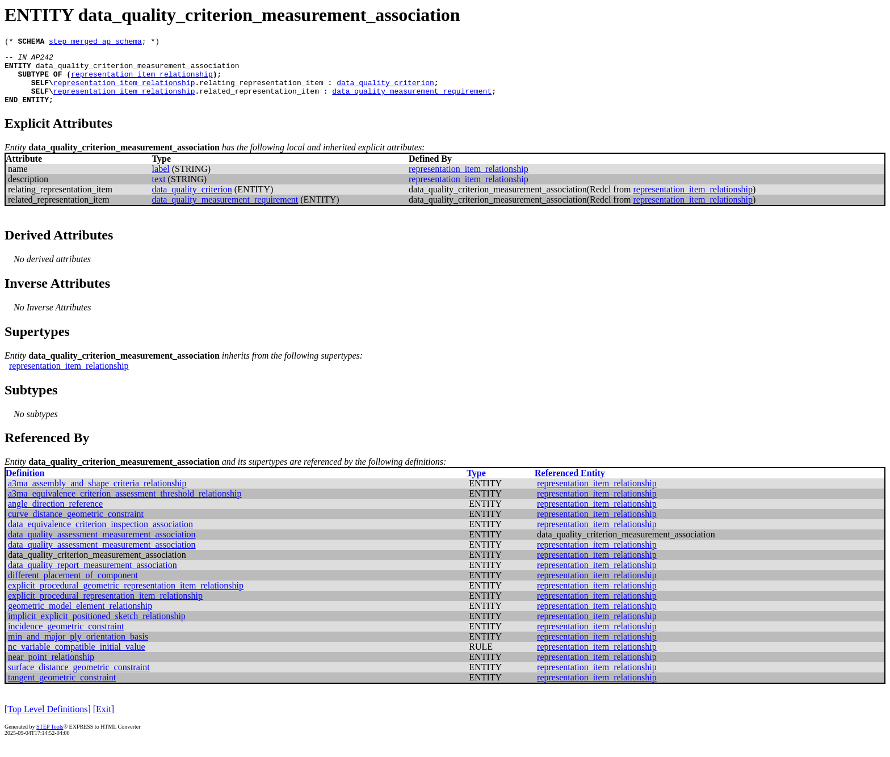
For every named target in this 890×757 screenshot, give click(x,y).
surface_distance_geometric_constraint (79, 679)
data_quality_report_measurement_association (92, 577)
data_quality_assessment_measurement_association (102, 546)
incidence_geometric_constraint (66, 638)
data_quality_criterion (385, 91)
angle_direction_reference (55, 515)
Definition (25, 485)
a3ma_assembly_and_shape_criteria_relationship (97, 495)
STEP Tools (49, 738)
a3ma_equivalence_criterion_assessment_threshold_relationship (124, 505)
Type (476, 485)
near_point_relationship (51, 669)
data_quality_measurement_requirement (412, 101)
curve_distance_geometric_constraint (76, 526)
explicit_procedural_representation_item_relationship (105, 607)
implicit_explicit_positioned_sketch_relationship (97, 628)
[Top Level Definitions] (48, 721)
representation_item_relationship (142, 80)
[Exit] (103, 721)
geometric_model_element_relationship (80, 618)
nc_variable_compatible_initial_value (76, 658)
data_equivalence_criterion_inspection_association (100, 536)
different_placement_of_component (73, 587)
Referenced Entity (570, 485)
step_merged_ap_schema (95, 42)
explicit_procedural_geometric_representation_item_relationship (126, 597)
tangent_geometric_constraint (62, 689)
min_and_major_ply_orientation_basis (78, 648)
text (159, 191)
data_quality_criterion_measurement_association (138, 70)
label (161, 181)
